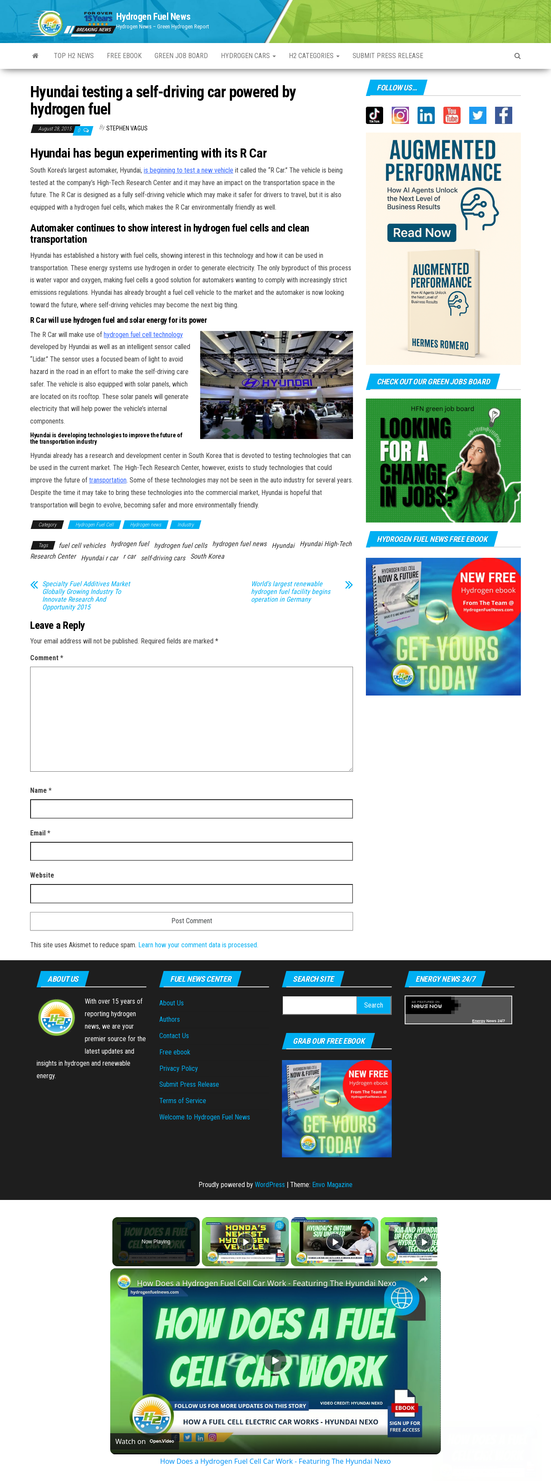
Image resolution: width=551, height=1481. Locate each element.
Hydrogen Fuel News (153, 16)
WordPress (270, 1185)
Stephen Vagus (127, 128)
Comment (46, 658)
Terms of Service (182, 1101)
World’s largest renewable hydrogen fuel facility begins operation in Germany (290, 591)
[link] (124, 1282)
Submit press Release (388, 56)
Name (41, 790)
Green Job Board (181, 56)
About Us (171, 1003)
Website (42, 875)
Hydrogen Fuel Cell (94, 525)
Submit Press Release (189, 1084)
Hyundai (283, 545)
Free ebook (124, 56)
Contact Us (174, 1036)
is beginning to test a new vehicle (188, 170)
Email (40, 833)
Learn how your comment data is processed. (198, 945)
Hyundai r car (99, 558)
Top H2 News (74, 56)
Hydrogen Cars (248, 56)
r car (129, 556)
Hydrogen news (145, 525)
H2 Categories (314, 56)
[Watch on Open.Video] (144, 1441)
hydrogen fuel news (239, 544)
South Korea (207, 556)
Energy (479, 1021)
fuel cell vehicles (82, 545)
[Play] (332, 1241)
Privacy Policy (178, 1068)
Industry (185, 525)
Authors (169, 1019)
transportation (108, 480)
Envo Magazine (332, 1185)
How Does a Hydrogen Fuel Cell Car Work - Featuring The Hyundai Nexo (266, 1283)
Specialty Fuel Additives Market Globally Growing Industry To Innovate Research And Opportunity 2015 (86, 595)
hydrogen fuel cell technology (143, 335)
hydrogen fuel (130, 544)
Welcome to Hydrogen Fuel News (204, 1117)
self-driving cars (163, 558)
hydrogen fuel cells (180, 545)
